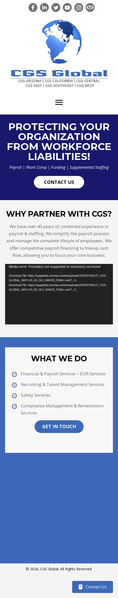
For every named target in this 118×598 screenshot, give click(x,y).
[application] (59, 294)
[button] (32, 7)
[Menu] (59, 102)
